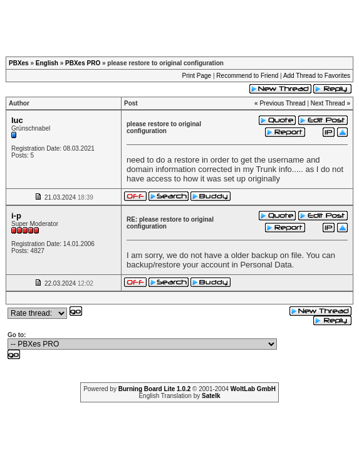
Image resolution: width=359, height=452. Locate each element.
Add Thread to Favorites (316, 75)
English (47, 63)
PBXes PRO (82, 63)
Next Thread (328, 103)
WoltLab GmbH (253, 388)
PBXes (19, 63)
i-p (16, 215)
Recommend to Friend (247, 75)
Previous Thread (282, 103)
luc (17, 120)
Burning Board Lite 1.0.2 (154, 388)
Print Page (196, 75)
